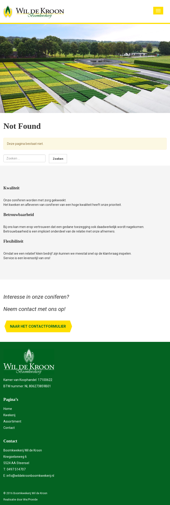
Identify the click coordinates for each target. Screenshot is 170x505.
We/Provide (30, 499)
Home (7, 409)
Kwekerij (9, 415)
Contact (9, 428)
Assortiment (12, 421)
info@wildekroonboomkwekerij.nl (30, 475)
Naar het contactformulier (38, 326)
